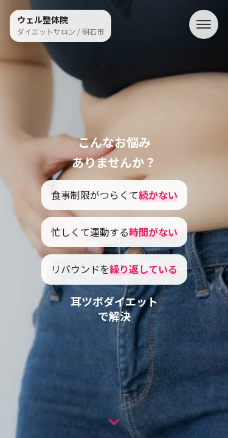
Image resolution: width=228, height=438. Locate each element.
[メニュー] (203, 24)
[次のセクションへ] (114, 420)
